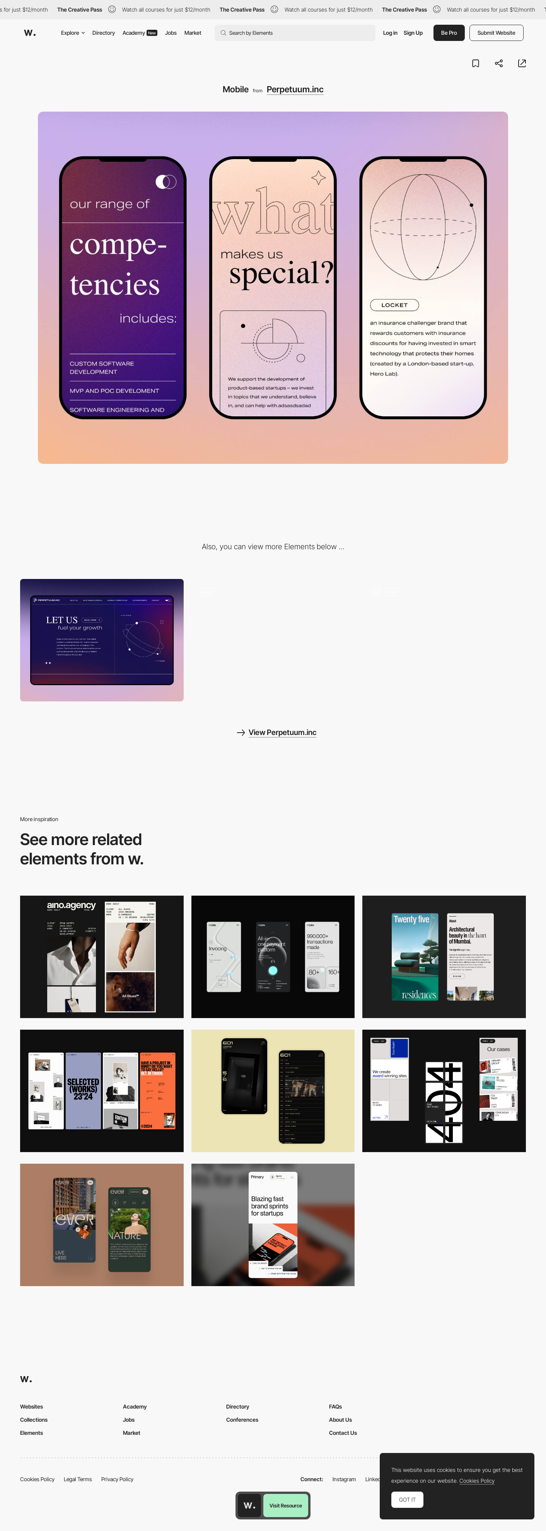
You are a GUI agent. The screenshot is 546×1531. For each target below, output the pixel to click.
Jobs (171, 32)
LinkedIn (375, 1479)
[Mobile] (102, 957)
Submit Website (496, 32)
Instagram (344, 1479)
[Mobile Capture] (273, 1091)
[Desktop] (102, 640)
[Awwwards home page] (249, 1505)
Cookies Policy (37, 1479)
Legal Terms (78, 1479)
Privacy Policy (117, 1479)
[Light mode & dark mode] (273, 640)
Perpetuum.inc (295, 89)
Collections (34, 1419)
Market (192, 32)
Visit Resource (286, 1505)
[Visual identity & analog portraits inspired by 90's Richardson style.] (444, 640)
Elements (31, 1432)
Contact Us (343, 1432)
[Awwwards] (30, 33)
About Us (340, 1419)
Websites (31, 1406)
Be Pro (449, 32)
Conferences (242, 1419)
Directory (103, 32)
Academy (140, 32)
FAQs (335, 1406)
